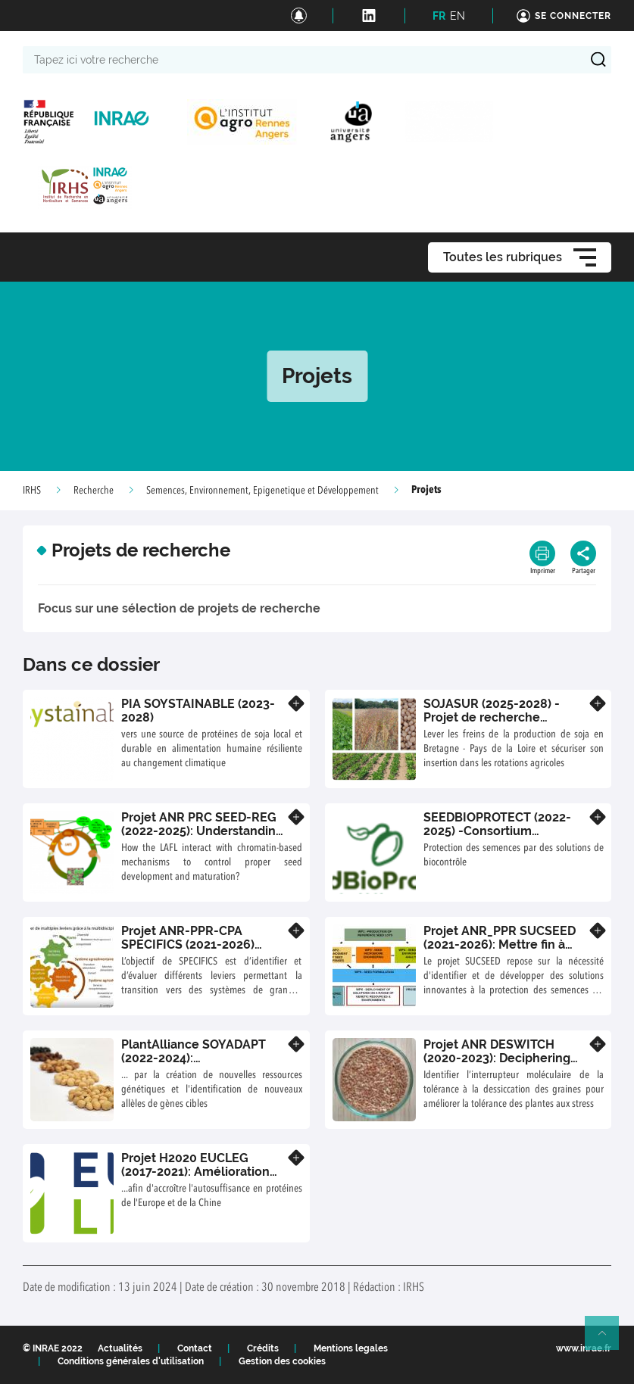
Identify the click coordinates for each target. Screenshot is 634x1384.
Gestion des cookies (282, 1361)
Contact (194, 1348)
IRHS (32, 490)
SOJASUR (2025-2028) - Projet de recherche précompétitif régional (491, 717)
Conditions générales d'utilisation (131, 1361)
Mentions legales (351, 1348)
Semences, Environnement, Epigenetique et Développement (262, 490)
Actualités (120, 1348)
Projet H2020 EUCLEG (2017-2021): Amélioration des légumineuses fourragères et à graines (195, 1178)
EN (457, 16)
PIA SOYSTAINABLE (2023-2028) (198, 711)
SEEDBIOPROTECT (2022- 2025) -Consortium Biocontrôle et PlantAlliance (497, 837)
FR (439, 16)
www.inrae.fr (583, 1348)
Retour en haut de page (608, 1339)
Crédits (263, 1348)
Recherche (93, 490)
